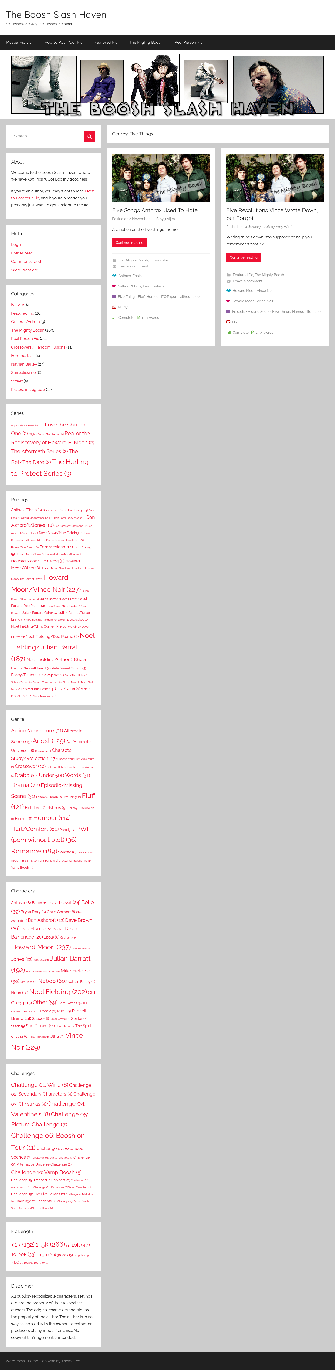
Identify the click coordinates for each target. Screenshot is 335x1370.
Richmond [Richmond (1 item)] (31, 1011)
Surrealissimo (23, 372)
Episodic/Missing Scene (251, 312)
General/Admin (25, 321)
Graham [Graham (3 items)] (68, 937)
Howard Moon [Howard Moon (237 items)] (41, 947)
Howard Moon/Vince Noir (252, 301)
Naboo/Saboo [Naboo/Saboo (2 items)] (77, 619)
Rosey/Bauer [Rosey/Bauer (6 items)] (25, 675)
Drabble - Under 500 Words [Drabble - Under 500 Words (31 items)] (52, 775)
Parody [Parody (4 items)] (67, 830)
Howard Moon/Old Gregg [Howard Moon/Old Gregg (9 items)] (37, 561)
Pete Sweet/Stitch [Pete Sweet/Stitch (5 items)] (69, 668)
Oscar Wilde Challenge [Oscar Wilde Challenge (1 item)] (38, 1208)
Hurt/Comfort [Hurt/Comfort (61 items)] (35, 829)
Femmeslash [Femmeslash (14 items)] (56, 546)
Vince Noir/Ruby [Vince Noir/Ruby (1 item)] (44, 696)
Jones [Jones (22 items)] (21, 959)
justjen (169, 219)
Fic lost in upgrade (28, 389)
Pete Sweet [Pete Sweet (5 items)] (70, 1003)
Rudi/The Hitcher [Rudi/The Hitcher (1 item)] (76, 675)
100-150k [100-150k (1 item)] (41, 1262)
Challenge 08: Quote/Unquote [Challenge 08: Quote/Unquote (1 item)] (52, 1157)
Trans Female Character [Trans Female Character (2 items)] (54, 860)
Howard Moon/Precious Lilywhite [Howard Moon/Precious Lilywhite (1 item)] (62, 568)
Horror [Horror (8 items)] (23, 818)
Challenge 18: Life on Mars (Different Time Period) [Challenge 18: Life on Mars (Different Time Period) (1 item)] (63, 1187)
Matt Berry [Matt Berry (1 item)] (34, 971)
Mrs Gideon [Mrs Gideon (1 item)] (28, 982)
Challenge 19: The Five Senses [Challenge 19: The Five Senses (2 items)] (38, 1194)
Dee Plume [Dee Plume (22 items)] (36, 928)
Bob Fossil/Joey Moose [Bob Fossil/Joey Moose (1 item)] (69, 518)
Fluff (141, 297)
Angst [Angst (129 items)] (49, 740)
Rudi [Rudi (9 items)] (64, 1011)
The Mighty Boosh (146, 42)
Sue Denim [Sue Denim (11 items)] (40, 1025)
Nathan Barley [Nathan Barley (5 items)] (81, 982)
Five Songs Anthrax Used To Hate (155, 210)
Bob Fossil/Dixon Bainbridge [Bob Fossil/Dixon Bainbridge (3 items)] (65, 510)
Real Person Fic (188, 42)
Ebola (137, 276)
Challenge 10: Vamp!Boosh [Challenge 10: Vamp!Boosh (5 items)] (46, 1172)
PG (234, 322)
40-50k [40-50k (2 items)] (80, 1255)
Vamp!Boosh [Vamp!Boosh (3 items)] (22, 867)
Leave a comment (133, 266)
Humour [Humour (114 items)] (52, 817)
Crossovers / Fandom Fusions (38, 347)
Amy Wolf (283, 227)
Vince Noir (265, 291)
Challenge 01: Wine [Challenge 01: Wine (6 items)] (39, 1085)
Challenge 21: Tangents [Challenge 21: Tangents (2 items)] (35, 1201)
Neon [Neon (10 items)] (19, 992)
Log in (17, 244)
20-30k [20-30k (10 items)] (46, 1254)
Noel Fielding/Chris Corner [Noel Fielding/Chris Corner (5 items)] (35, 626)
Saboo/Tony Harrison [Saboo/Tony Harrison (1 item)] (47, 682)
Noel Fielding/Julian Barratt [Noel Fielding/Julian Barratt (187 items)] (52, 647)
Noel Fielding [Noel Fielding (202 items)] (58, 992)
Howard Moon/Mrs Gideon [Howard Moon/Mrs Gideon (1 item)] (63, 554)
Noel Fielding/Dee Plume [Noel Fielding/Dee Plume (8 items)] (52, 636)
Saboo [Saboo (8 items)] (40, 1018)
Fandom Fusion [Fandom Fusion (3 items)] (49, 797)
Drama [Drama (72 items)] (25, 784)
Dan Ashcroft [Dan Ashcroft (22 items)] (46, 920)
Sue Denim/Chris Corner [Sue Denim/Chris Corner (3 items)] (34, 689)
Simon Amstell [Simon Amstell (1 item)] (60, 1019)
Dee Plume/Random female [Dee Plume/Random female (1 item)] (59, 540)
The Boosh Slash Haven (56, 14)
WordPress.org (24, 270)
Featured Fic (105, 42)
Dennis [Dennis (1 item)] (58, 929)
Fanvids (18, 304)
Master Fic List (19, 42)
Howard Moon (244, 291)
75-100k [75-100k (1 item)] (26, 1262)
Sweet (17, 381)
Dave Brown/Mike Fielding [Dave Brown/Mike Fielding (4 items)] (61, 533)
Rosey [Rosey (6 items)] (48, 1011)
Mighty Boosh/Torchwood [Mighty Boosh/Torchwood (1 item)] (46, 434)
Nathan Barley (24, 364)
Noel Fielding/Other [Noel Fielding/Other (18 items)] (52, 659)
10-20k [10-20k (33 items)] (23, 1254)
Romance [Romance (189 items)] (34, 851)
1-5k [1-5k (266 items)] (50, 1244)
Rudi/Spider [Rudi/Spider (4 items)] (52, 675)
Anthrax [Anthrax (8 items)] (21, 902)
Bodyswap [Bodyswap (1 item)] (43, 751)
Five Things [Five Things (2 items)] (72, 797)
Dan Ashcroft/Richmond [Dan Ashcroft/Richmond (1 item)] (70, 525)
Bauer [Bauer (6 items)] (39, 903)
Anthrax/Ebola (129, 286)
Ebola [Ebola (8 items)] (52, 937)
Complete (126, 318)
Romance (314, 312)
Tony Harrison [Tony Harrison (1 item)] (39, 1036)
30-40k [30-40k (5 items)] (65, 1255)
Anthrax (124, 276)
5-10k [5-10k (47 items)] (78, 1245)
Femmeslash (160, 260)
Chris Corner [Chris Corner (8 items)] (61, 911)
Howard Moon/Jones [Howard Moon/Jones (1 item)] (30, 554)
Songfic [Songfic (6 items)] (67, 852)
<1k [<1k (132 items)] (23, 1244)
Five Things (127, 297)
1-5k (145, 318)
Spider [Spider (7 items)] (79, 1018)
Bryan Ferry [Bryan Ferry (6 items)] (33, 912)
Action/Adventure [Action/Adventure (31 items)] (37, 731)
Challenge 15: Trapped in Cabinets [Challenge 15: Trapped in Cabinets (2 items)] (40, 1180)
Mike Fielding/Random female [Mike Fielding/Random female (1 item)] (45, 619)
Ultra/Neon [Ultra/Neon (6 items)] (67, 689)
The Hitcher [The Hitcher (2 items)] (65, 1026)
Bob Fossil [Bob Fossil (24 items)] (64, 902)
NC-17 (123, 307)
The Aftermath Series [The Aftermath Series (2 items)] (39, 451)
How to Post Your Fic (63, 42)
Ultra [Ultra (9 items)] (57, 1036)
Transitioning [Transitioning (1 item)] (82, 860)
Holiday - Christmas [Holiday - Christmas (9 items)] (46, 807)
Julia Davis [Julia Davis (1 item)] (41, 959)
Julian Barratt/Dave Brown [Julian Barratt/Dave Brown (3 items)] (61, 599)
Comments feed (26, 261)
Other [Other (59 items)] (45, 1002)
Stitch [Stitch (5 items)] (18, 1026)
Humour (153, 297)
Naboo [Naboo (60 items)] (52, 981)
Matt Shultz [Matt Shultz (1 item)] (51, 971)
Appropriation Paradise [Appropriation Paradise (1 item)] (26, 425)
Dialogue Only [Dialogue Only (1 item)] (57, 767)
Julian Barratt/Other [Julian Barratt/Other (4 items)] (40, 613)
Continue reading (129, 242)
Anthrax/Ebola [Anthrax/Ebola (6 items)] (26, 510)
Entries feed (22, 253)
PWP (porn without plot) (180, 297)
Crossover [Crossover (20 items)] (30, 766)
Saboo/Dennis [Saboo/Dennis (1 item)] (21, 682)
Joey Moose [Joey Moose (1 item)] (81, 948)
